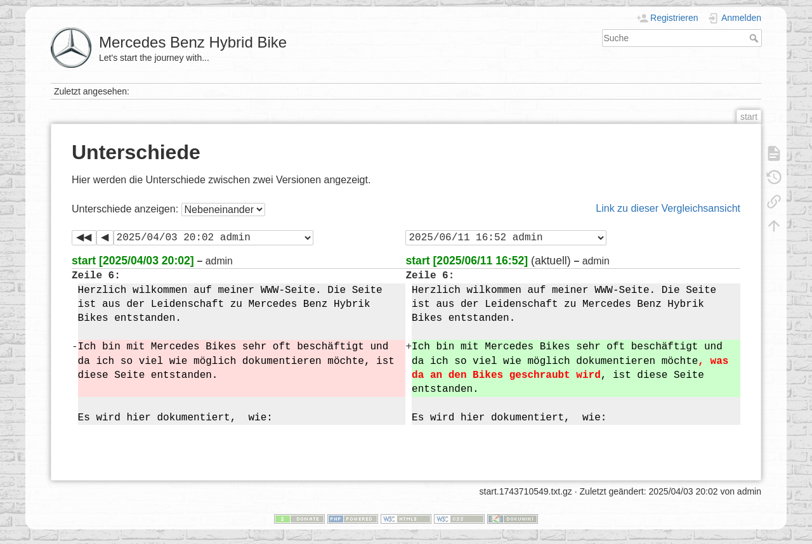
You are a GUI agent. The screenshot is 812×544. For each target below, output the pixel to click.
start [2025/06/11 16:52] (466, 260)
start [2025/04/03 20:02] (133, 260)
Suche (755, 38)
